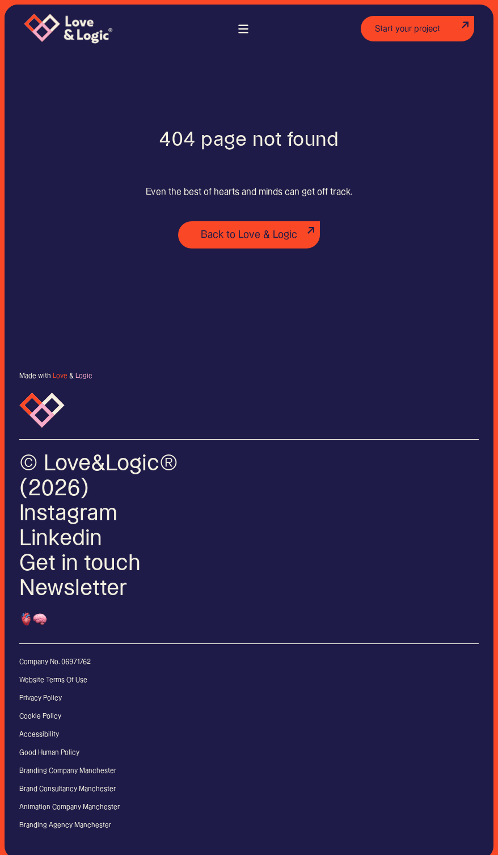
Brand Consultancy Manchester (67, 789)
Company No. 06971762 (55, 662)
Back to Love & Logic (249, 234)
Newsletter (73, 588)
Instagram (68, 513)
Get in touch (80, 563)
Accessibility (39, 734)
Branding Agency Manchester (65, 825)
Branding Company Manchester (67, 771)
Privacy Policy (40, 698)
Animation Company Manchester (69, 807)
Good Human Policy (49, 752)
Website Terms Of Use (53, 680)
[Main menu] (243, 29)
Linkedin (60, 538)
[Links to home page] (69, 24)
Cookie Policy (40, 716)
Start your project (407, 28)
